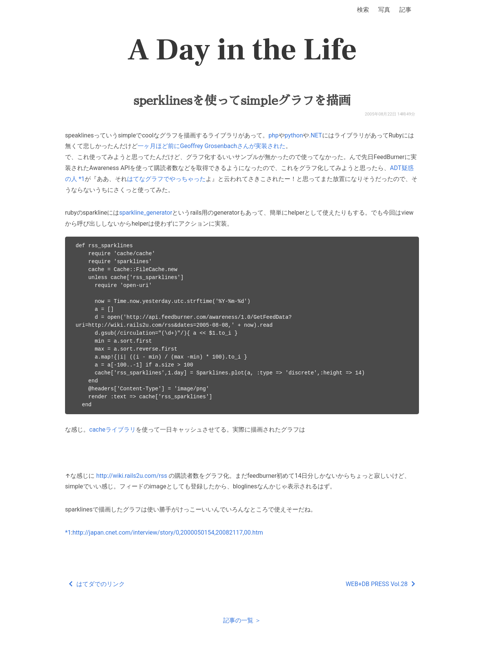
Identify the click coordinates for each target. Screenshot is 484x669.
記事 (405, 9)
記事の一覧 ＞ (242, 620)
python (294, 135)
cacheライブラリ (112, 429)
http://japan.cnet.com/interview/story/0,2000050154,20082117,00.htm (168, 532)
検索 (363, 9)
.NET (315, 135)
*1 (82, 178)
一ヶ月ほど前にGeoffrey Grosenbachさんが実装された (211, 146)
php (273, 135)
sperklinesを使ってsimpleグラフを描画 (242, 101)
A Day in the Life (242, 50)
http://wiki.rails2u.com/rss (131, 475)
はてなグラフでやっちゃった (166, 178)
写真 (384, 9)
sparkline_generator (145, 212)
